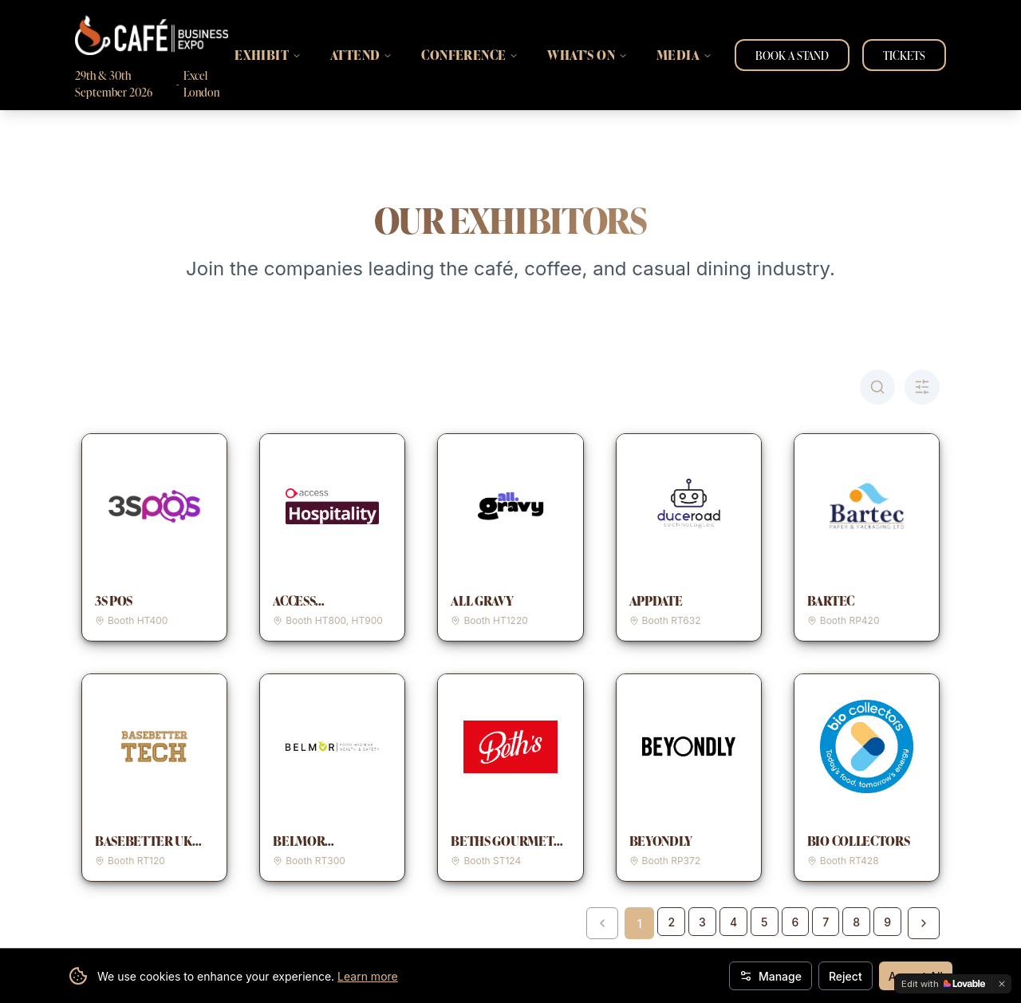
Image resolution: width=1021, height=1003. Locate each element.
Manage (770, 976)
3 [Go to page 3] (702, 922)
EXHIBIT (268, 55)
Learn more (367, 976)
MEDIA (684, 55)
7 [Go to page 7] (825, 922)
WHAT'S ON (587, 55)
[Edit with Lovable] (943, 983)
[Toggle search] (877, 387)
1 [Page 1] (639, 923)
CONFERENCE (469, 55)
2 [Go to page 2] (671, 922)
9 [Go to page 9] (887, 922)
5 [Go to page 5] (764, 922)
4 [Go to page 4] (733, 922)
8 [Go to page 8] (856, 922)
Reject (845, 976)
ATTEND (361, 55)
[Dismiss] (1001, 983)
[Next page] (924, 923)
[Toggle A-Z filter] (922, 387)
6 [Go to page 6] (795, 922)
